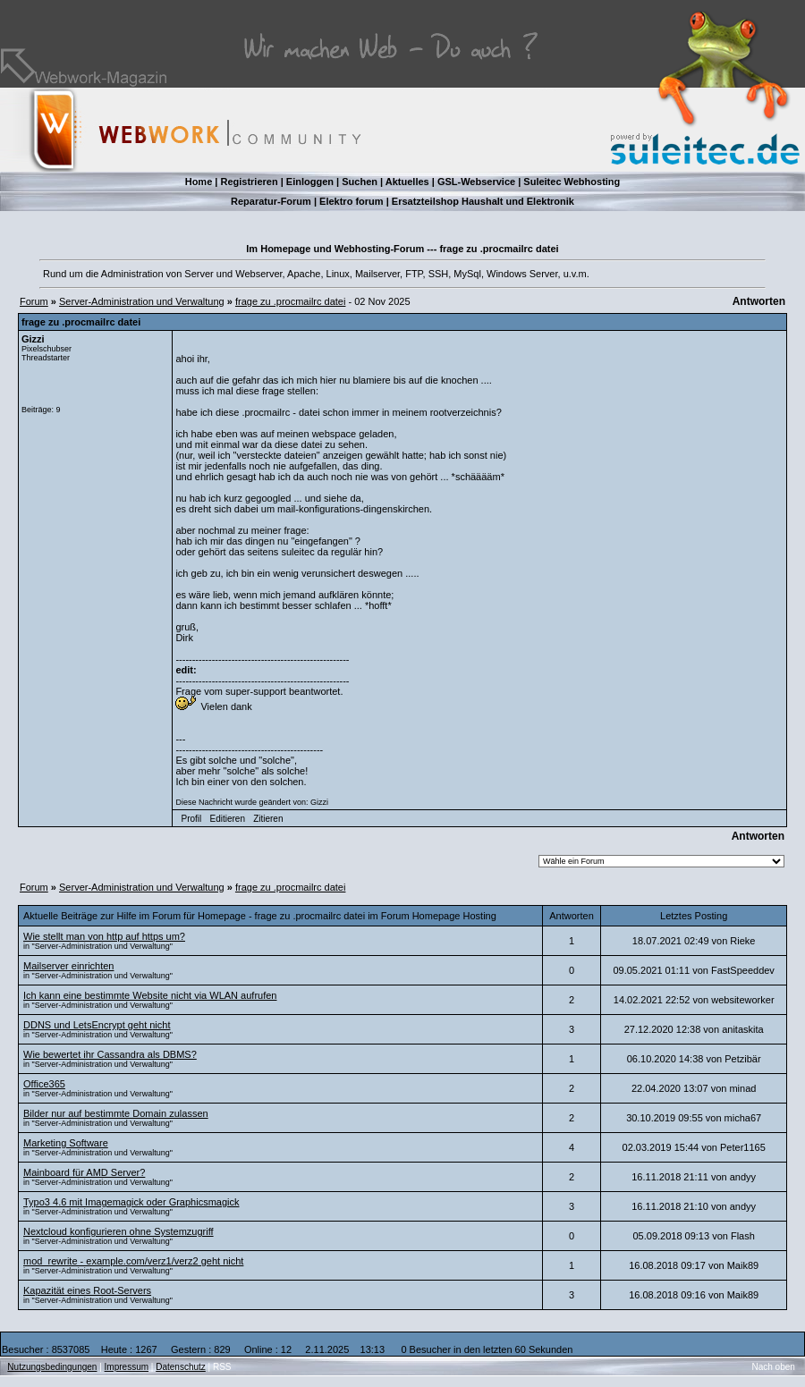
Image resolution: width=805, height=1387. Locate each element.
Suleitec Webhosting (571, 181)
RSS (222, 1367)
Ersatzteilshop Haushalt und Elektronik (483, 201)
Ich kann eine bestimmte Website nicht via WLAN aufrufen (150, 995)
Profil (192, 819)
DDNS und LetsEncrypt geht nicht (96, 1024)
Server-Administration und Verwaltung (142, 301)
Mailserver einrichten (68, 965)
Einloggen (310, 181)
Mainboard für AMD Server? (84, 1172)
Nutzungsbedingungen (52, 1367)
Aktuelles (407, 181)
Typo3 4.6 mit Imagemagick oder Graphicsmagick (131, 1202)
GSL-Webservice (476, 181)
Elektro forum (351, 201)
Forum (34, 301)
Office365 (44, 1083)
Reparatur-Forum (271, 201)
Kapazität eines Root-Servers (87, 1290)
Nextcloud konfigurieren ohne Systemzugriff (118, 1231)
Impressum (126, 1367)
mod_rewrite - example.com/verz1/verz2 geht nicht (133, 1261)
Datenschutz (181, 1367)
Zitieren (268, 819)
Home (199, 181)
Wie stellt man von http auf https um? (104, 936)
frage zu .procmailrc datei (290, 301)
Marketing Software (65, 1143)
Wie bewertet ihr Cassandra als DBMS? (110, 1054)
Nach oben (773, 1367)
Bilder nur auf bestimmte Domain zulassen (115, 1113)
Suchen (359, 181)
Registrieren (248, 181)
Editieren (226, 819)
